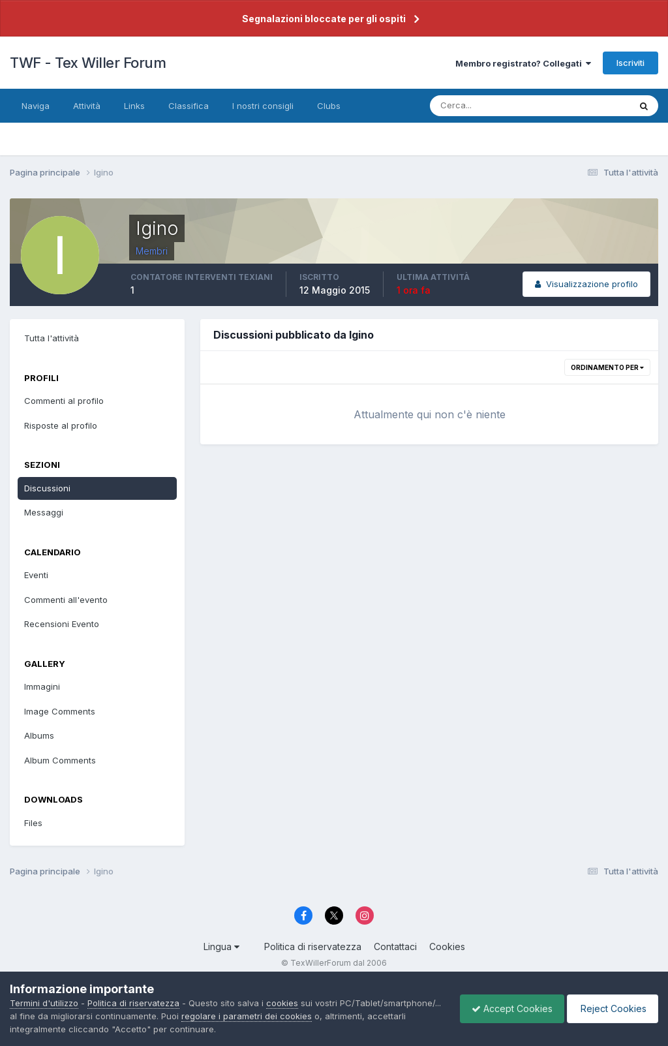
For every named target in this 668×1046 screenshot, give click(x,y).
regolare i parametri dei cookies (350, 1016)
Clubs (329, 105)
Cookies (447, 946)
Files (33, 823)
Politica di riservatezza (312, 946)
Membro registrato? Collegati (523, 63)
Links (134, 105)
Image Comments (59, 711)
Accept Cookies (505, 1008)
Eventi (36, 575)
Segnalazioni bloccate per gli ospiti (324, 18)
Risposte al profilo (60, 425)
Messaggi (43, 512)
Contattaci (395, 946)
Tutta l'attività (51, 338)
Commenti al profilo (64, 400)
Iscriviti (630, 62)
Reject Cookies (610, 1008)
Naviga (36, 105)
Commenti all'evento (66, 599)
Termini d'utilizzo (44, 1003)
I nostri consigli (263, 105)
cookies (282, 1003)
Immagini (42, 686)
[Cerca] (487, 105)
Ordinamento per (607, 367)
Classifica (188, 105)
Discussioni (47, 488)
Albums (39, 735)
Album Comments (60, 760)
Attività (86, 105)
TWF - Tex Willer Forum (88, 62)
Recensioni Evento (61, 624)
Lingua (221, 946)
